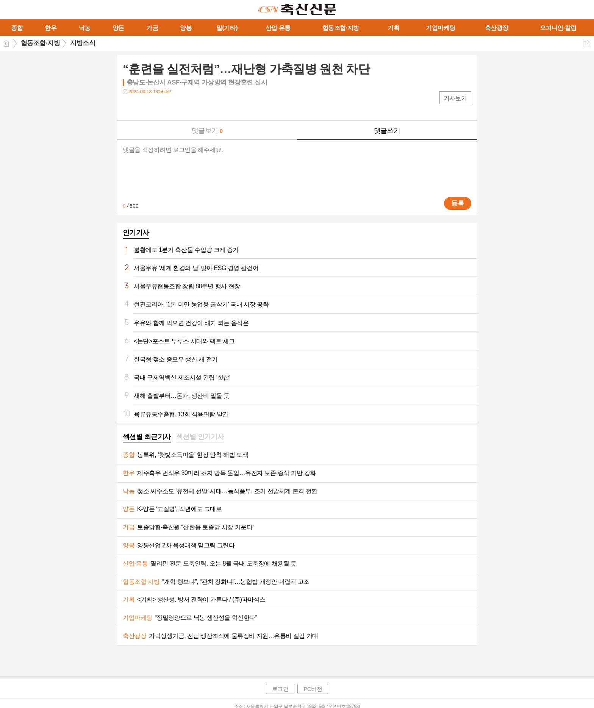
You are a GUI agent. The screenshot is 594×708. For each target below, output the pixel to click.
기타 (174, 107)
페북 (129, 107)
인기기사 (136, 232)
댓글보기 (207, 130)
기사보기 (455, 98)
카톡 (159, 107)
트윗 (144, 107)
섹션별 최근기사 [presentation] (147, 437)
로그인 (280, 689)
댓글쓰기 (387, 130)
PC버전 (312, 689)
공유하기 (586, 43)
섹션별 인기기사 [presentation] (200, 437)
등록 (457, 203)
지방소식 (82, 43)
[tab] (147, 437)
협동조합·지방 (40, 43)
